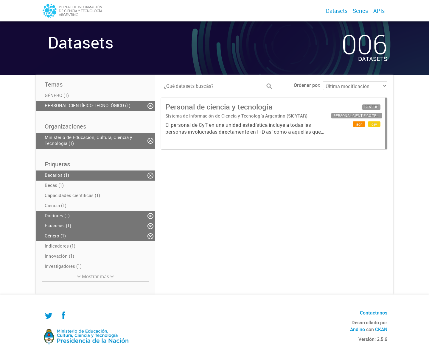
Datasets (336, 10)
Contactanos (373, 312)
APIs (379, 10)
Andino (357, 329)
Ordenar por (306, 85)
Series (360, 10)
